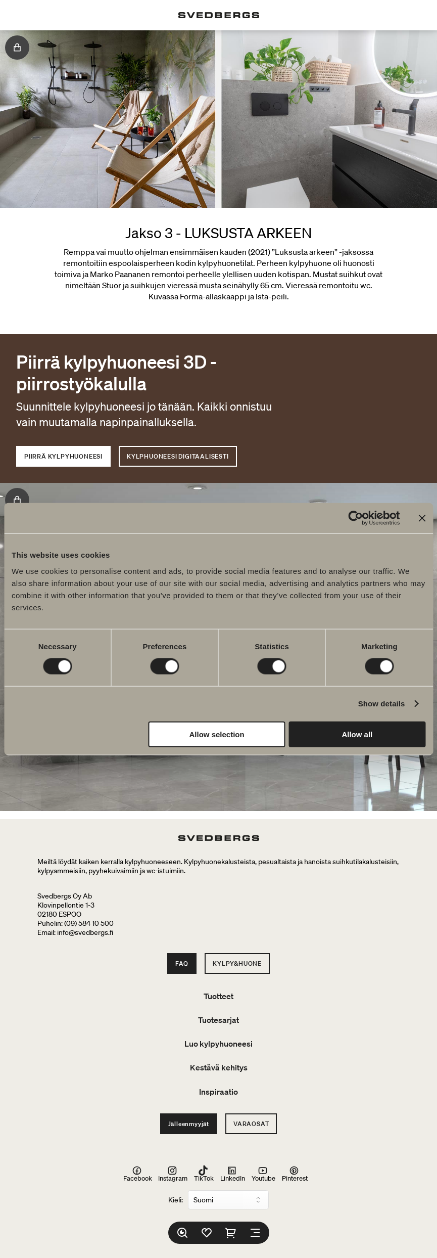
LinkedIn (232, 1174)
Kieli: (175, 1199)
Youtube (263, 1174)
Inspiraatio (218, 1092)
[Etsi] (182, 1233)
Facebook (137, 1174)
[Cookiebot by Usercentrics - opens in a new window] (355, 518)
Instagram (172, 1174)
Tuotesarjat (218, 1020)
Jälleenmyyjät (188, 1123)
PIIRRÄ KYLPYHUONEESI (63, 456)
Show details (381, 703)
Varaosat (251, 1123)
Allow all (357, 734)
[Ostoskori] (231, 1233)
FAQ (181, 963)
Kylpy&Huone (237, 963)
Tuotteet (218, 996)
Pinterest (295, 1174)
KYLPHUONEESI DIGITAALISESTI (178, 456)
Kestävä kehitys (219, 1067)
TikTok (204, 1174)
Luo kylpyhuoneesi (218, 1044)
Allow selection (217, 734)
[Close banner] (421, 518)
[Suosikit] (207, 1233)
